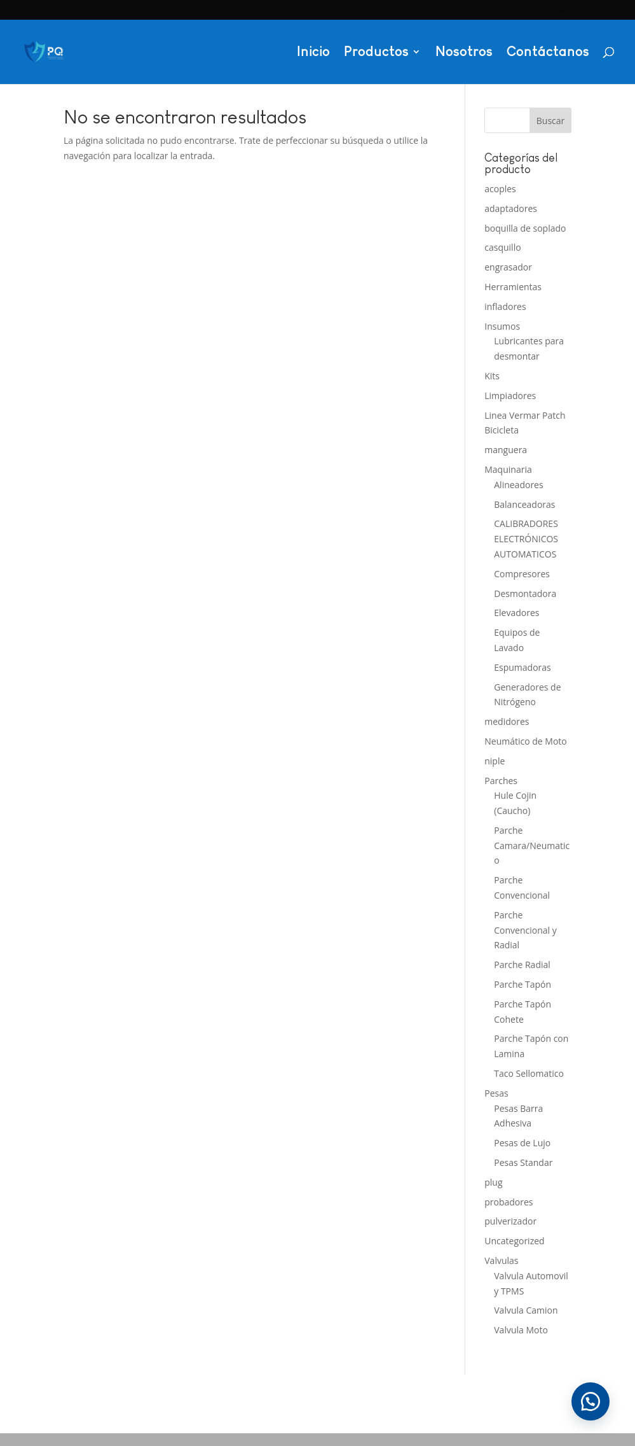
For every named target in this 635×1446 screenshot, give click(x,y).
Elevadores (516, 613)
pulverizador (510, 1221)
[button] (590, 1401)
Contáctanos (548, 53)
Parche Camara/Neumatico (532, 845)
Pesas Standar (523, 1162)
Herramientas (513, 287)
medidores (506, 721)
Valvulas (501, 1260)
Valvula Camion (525, 1310)
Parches (500, 781)
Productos (376, 53)
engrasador (508, 267)
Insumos (502, 326)
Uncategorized (514, 1241)
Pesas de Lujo (522, 1143)
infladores (505, 306)
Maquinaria (507, 469)
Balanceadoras (524, 504)
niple (494, 761)
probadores (508, 1202)
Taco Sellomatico (529, 1073)
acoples (500, 189)
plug (493, 1182)
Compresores (522, 574)
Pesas (496, 1093)
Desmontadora (525, 593)
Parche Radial (522, 964)
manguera (505, 450)
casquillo (502, 247)
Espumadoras (522, 667)
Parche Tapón (522, 984)
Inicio (313, 53)
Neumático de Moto (525, 741)
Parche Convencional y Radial (525, 930)
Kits (492, 376)
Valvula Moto (521, 1330)
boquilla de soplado (525, 228)
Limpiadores (510, 396)
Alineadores (518, 485)
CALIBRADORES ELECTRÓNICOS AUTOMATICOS (526, 538)
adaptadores (510, 208)
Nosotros (464, 53)
